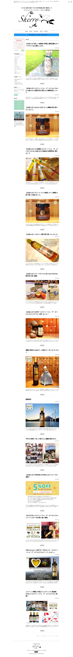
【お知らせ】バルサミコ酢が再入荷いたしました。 (42, 234)
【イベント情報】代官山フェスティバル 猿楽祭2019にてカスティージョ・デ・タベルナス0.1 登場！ (41, 594)
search (23, 50)
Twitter (19, 105)
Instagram (19, 103)
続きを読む (42, 83)
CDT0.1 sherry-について (18, 79)
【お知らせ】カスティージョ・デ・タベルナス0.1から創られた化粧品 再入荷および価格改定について (42, 90)
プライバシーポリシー (18, 82)
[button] (36, 31)
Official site (19, 101)
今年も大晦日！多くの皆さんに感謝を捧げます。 (41, 439)
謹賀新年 (28, 399)
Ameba (19, 108)
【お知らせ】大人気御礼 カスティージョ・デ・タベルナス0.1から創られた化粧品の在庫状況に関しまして (42, 151)
